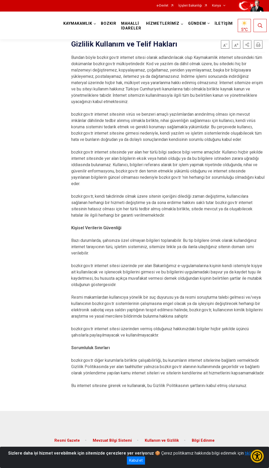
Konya (216, 5)
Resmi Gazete (67, 440)
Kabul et (136, 460)
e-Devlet (162, 5)
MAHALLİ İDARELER (131, 25)
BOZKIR (108, 23)
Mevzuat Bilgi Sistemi (112, 440)
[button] (247, 44)
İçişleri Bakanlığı (190, 5)
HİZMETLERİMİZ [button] (162, 23)
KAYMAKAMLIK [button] (77, 23)
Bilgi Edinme (203, 440)
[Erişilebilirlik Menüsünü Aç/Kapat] (257, 456)
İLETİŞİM (224, 23)
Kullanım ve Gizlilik (162, 440)
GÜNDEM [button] (197, 23)
